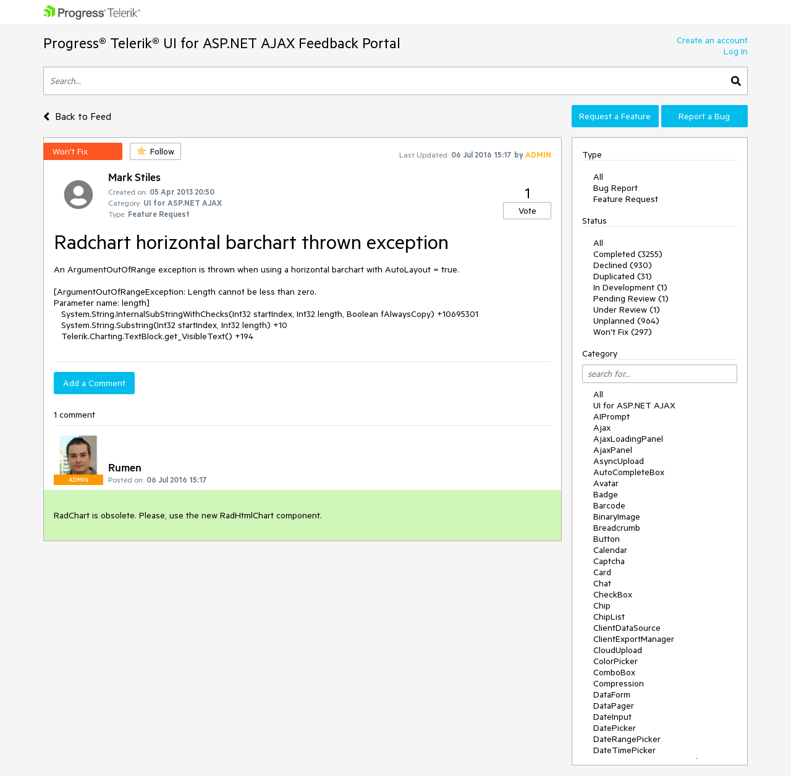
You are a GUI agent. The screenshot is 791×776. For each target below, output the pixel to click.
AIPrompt (611, 416)
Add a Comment (94, 383)
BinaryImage (616, 516)
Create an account (712, 40)
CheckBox (612, 594)
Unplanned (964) (626, 320)
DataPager (613, 705)
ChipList (609, 616)
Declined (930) (622, 265)
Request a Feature (615, 116)
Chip (602, 605)
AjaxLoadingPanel (628, 438)
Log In (736, 51)
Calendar (610, 549)
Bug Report (615, 187)
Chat (602, 583)
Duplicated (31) (622, 276)
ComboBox (614, 672)
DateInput (612, 716)
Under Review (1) (626, 309)
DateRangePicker (627, 738)
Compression (618, 683)
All (598, 176)
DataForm (611, 694)
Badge (605, 494)
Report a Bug (704, 116)
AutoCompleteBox (628, 472)
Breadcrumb (616, 527)
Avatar (606, 483)
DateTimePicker (624, 750)
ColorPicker (615, 661)
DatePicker (614, 727)
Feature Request (625, 199)
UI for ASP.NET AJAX (634, 405)
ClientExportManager (633, 638)
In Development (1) (630, 287)
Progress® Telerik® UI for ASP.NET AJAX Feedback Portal (221, 43)
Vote (527, 210)
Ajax (602, 427)
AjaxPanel (612, 449)
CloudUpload (617, 650)
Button (606, 538)
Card (602, 572)
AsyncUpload (618, 460)
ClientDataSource (627, 627)
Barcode (609, 505)
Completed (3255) (627, 253)
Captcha (609, 561)
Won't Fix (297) (622, 331)
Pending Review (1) (631, 298)
